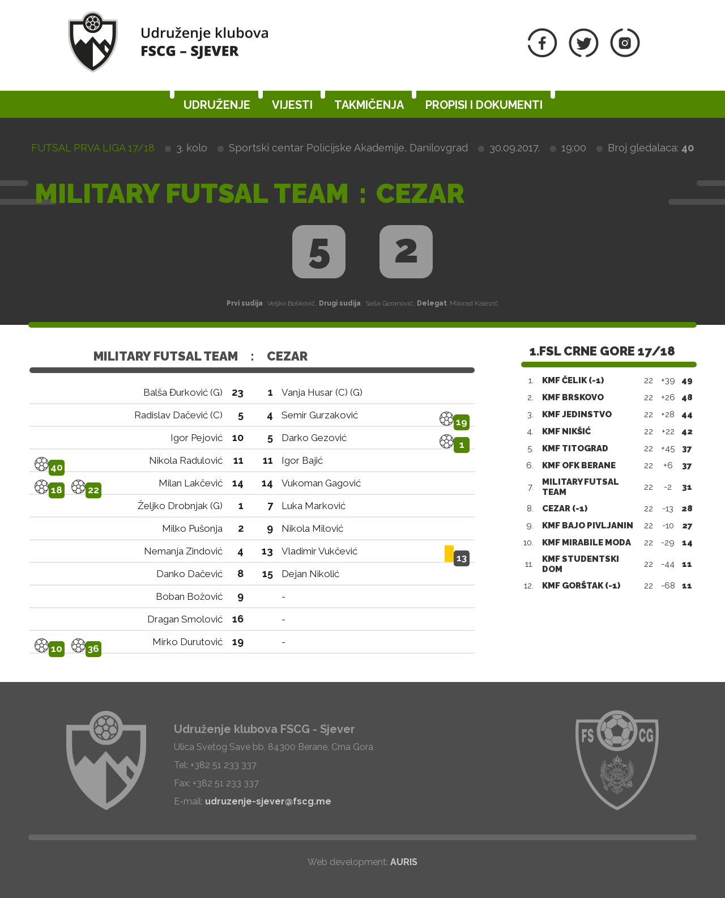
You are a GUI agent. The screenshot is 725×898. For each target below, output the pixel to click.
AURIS (403, 862)
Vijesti (292, 105)
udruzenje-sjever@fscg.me (268, 801)
